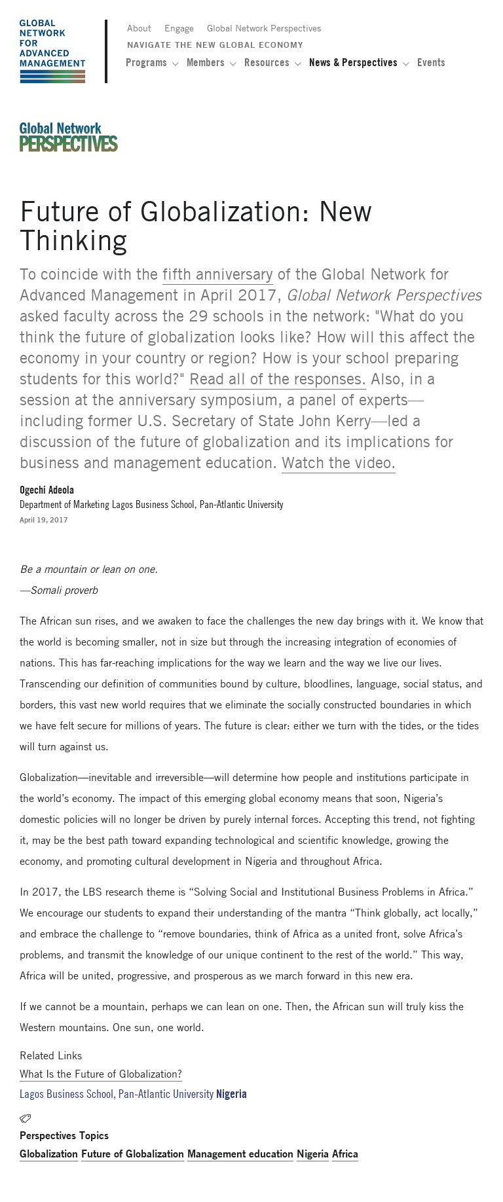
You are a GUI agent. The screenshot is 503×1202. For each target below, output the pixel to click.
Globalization (49, 1153)
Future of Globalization (132, 1153)
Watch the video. (339, 462)
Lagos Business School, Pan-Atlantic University (117, 1094)
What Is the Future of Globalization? (101, 1073)
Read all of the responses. (277, 378)
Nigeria (313, 1153)
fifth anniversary (217, 273)
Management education (240, 1153)
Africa (345, 1153)
